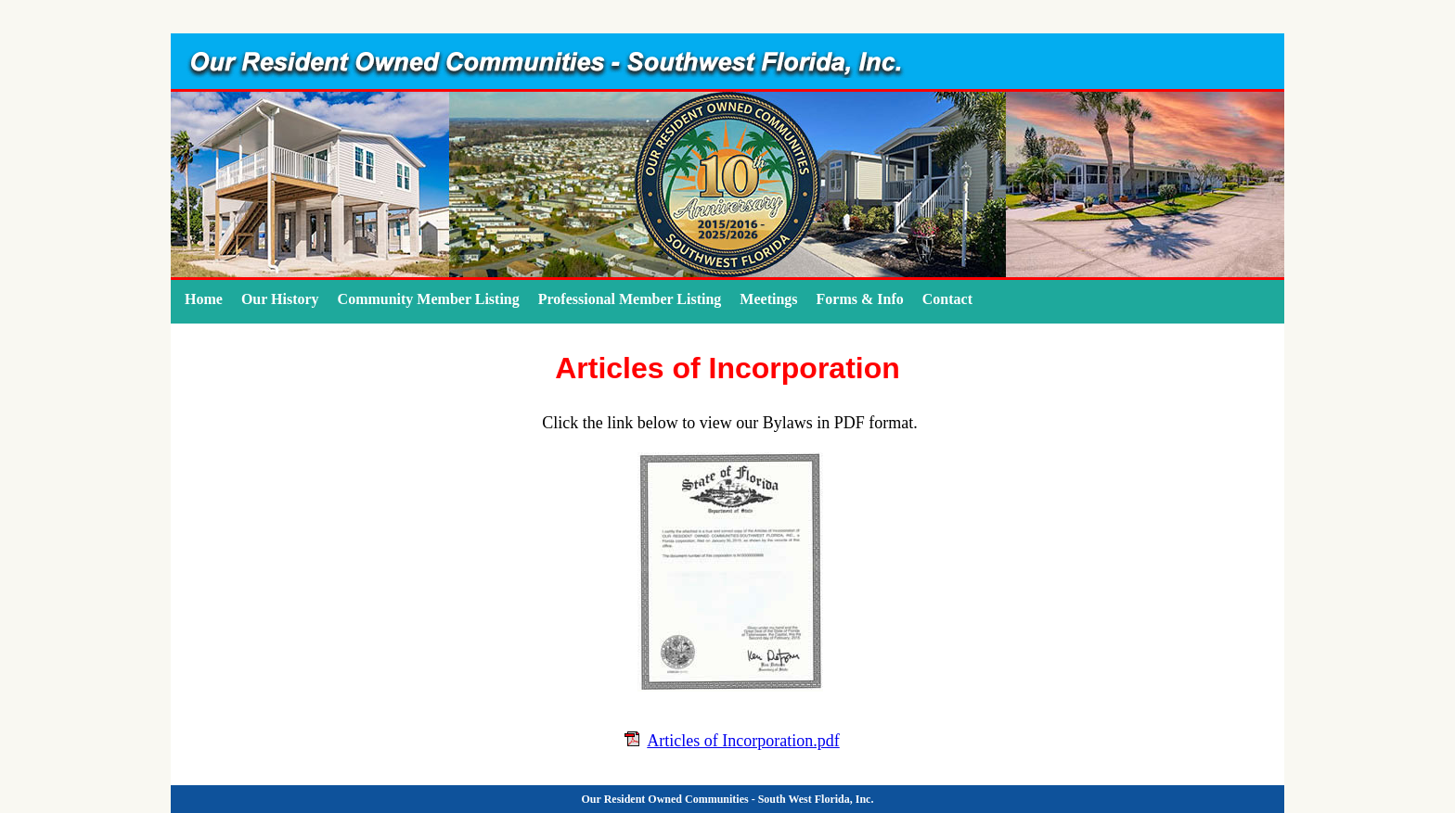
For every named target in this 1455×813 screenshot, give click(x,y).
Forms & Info (860, 299)
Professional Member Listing (630, 299)
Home (204, 299)
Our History (280, 299)
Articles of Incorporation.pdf (743, 740)
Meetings (768, 299)
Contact (947, 299)
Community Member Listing (429, 299)
